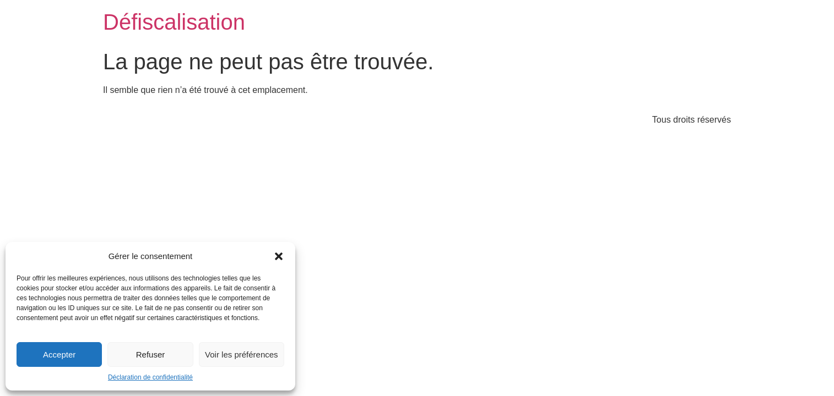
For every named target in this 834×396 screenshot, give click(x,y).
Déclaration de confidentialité (150, 377)
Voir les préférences (241, 354)
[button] (278, 256)
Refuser (150, 354)
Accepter (59, 354)
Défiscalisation (174, 22)
